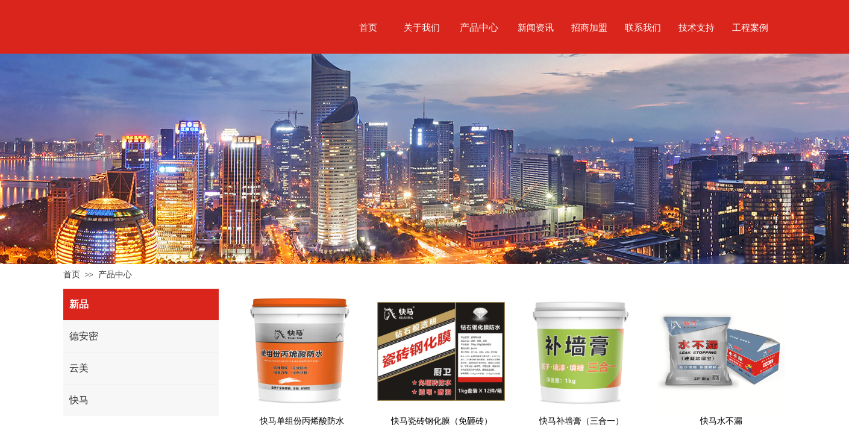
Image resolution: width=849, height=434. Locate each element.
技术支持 (696, 27)
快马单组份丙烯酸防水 (302, 421)
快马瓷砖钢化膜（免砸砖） (441, 421)
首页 (71, 274)
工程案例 (750, 27)
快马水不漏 (721, 421)
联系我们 (643, 27)
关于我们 (422, 27)
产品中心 (115, 274)
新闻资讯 (536, 27)
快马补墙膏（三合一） (581, 421)
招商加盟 (589, 27)
